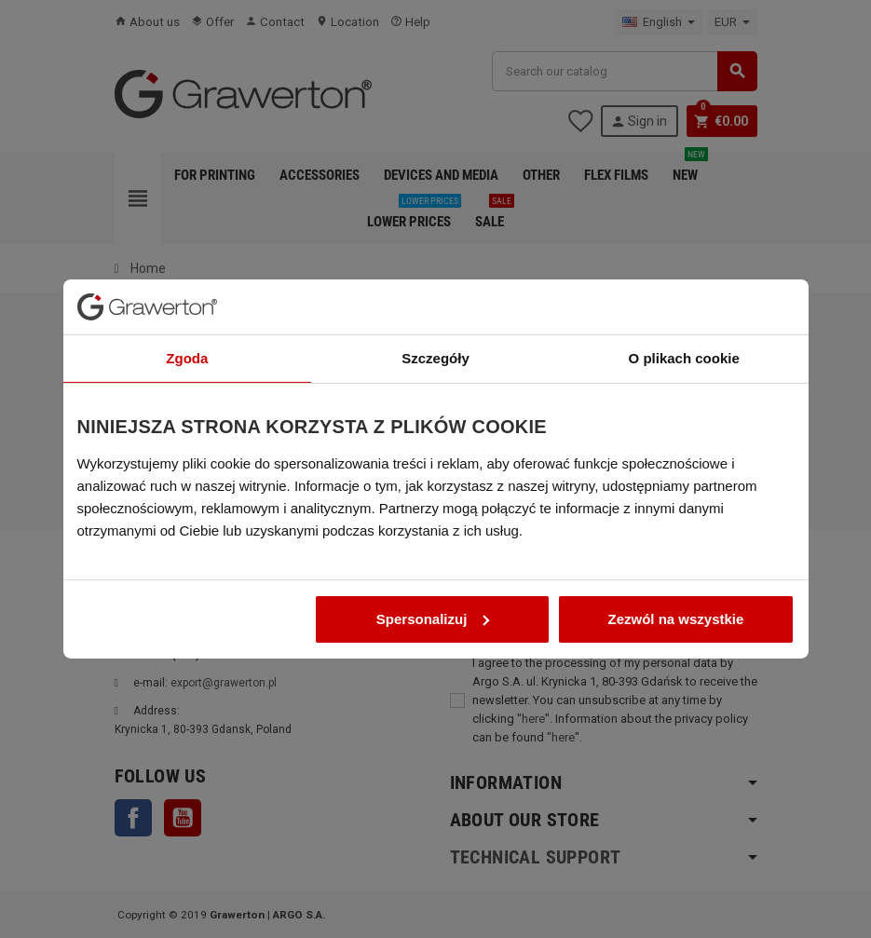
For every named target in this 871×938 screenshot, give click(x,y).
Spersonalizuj (433, 611)
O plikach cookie (684, 350)
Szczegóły (435, 350)
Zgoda (187, 350)
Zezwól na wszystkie (676, 611)
